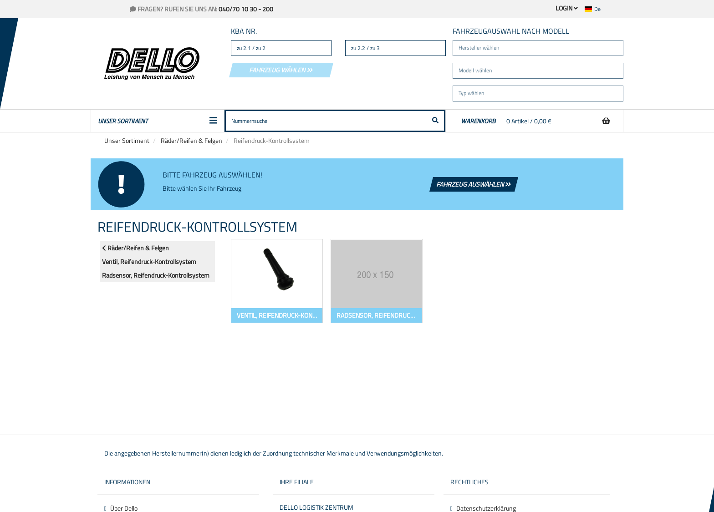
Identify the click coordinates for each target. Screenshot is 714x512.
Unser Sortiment (126, 140)
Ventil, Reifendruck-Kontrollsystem (149, 261)
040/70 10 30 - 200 (246, 9)
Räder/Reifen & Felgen (191, 140)
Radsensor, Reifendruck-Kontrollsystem (155, 275)
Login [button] (567, 8)
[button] (598, 9)
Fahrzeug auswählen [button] (474, 184)
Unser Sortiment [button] (157, 121)
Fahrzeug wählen (281, 70)
